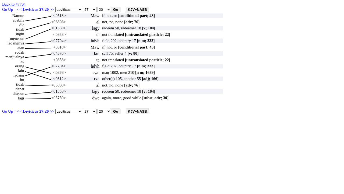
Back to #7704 (14, 4)
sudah (19, 52)
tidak (20, 29)
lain (21, 70)
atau (20, 48)
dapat (20, 89)
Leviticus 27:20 (36, 9)
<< (19, 9)
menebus (17, 38)
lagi (21, 98)
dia (21, 25)
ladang (18, 75)
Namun (18, 15)
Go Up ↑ (9, 9)
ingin (20, 34)
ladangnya (16, 43)
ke (22, 61)
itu (22, 80)
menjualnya (14, 57)
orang (19, 66)
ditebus (18, 93)
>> (52, 9)
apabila (18, 20)
